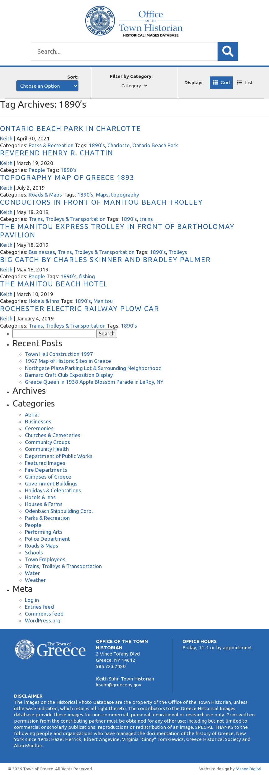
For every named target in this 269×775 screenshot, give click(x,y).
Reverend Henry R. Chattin (56, 153)
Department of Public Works (58, 456)
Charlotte (118, 145)
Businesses (42, 252)
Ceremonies (39, 428)
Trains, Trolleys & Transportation (67, 219)
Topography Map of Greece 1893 (67, 177)
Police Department (47, 539)
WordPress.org (42, 620)
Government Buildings (51, 483)
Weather (35, 580)
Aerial (32, 414)
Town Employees (45, 559)
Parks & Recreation (51, 145)
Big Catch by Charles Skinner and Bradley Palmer (105, 259)
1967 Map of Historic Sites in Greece (68, 361)
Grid (225, 82)
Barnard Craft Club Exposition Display (69, 375)
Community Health (47, 449)
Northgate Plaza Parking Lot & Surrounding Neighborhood (93, 368)
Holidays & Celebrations (53, 490)
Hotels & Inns (44, 301)
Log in (32, 600)
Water (32, 573)
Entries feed (39, 607)
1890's (97, 145)
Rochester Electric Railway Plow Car (79, 308)
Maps (102, 194)
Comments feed (44, 614)
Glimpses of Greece (48, 477)
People (37, 170)
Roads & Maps (45, 194)
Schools (34, 552)
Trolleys (177, 252)
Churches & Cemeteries (52, 435)
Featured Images (45, 463)
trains (146, 219)
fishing (87, 276)
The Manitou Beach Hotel (54, 284)
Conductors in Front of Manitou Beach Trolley (101, 202)
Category (131, 85)
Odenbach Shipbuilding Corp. (59, 511)
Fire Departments (46, 470)
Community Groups (47, 442)
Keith (6, 138)
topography (125, 194)
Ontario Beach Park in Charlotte (70, 128)
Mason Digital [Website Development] (248, 768)
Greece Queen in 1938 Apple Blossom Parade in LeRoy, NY (94, 382)
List (249, 82)
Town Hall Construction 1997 (59, 354)
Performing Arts (44, 532)
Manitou (103, 301)
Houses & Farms (44, 504)
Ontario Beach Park (155, 145)
